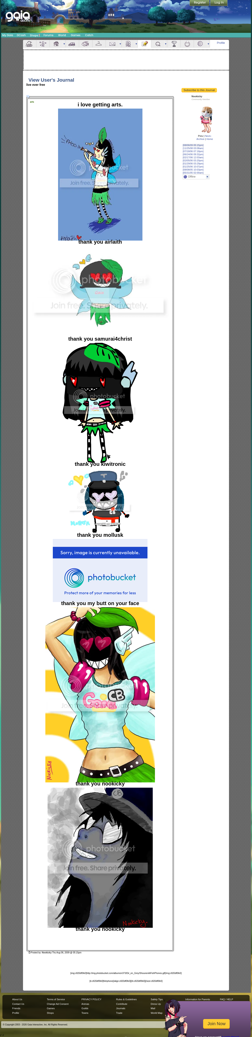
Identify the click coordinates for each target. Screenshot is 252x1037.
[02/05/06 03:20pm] (193, 160)
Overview (29, 43)
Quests (157, 43)
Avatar (43, 43)
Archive (200, 139)
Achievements (173, 43)
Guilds (85, 1008)
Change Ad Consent (58, 1004)
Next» (208, 136)
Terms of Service (56, 999)
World (62, 35)
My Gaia (7, 35)
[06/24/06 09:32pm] (193, 154)
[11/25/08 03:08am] (193, 148)
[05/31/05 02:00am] (193, 172)
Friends (128, 43)
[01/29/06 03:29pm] (193, 163)
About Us (17, 999)
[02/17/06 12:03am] (193, 157)
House (56, 43)
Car (72, 43)
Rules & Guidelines (126, 999)
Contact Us (18, 1004)
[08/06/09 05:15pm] (193, 145)
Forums (48, 35)
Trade (119, 1013)
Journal (144, 43)
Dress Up (156, 1004)
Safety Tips (157, 999)
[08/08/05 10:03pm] (193, 169)
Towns (85, 1013)
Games (75, 35)
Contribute (121, 1004)
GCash (21, 35)
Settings (200, 43)
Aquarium (85, 43)
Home (209, 139)
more (64, 43)
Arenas (85, 1004)
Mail (112, 43)
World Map (156, 1013)
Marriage (187, 43)
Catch (89, 35)
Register (200, 3)
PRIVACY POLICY (91, 999)
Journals (120, 1008)
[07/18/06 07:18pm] (193, 151)
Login (219, 3)
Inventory (99, 43)
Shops (35, 35)
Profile (221, 42)
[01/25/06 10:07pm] (193, 166)
